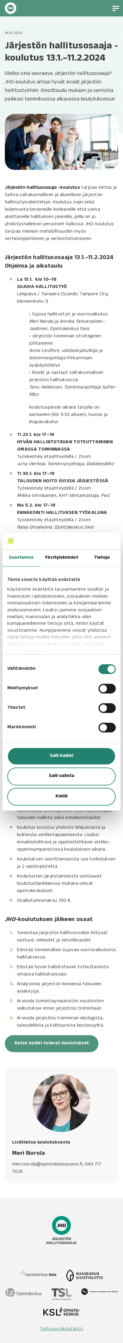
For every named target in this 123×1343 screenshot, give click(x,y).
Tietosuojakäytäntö (61, 1329)
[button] (116, 8)
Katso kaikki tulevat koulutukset (52, 1043)
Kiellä (61, 796)
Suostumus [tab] (21, 557)
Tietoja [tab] (102, 557)
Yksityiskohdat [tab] (61, 557)
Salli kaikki (61, 756)
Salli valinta (61, 776)
